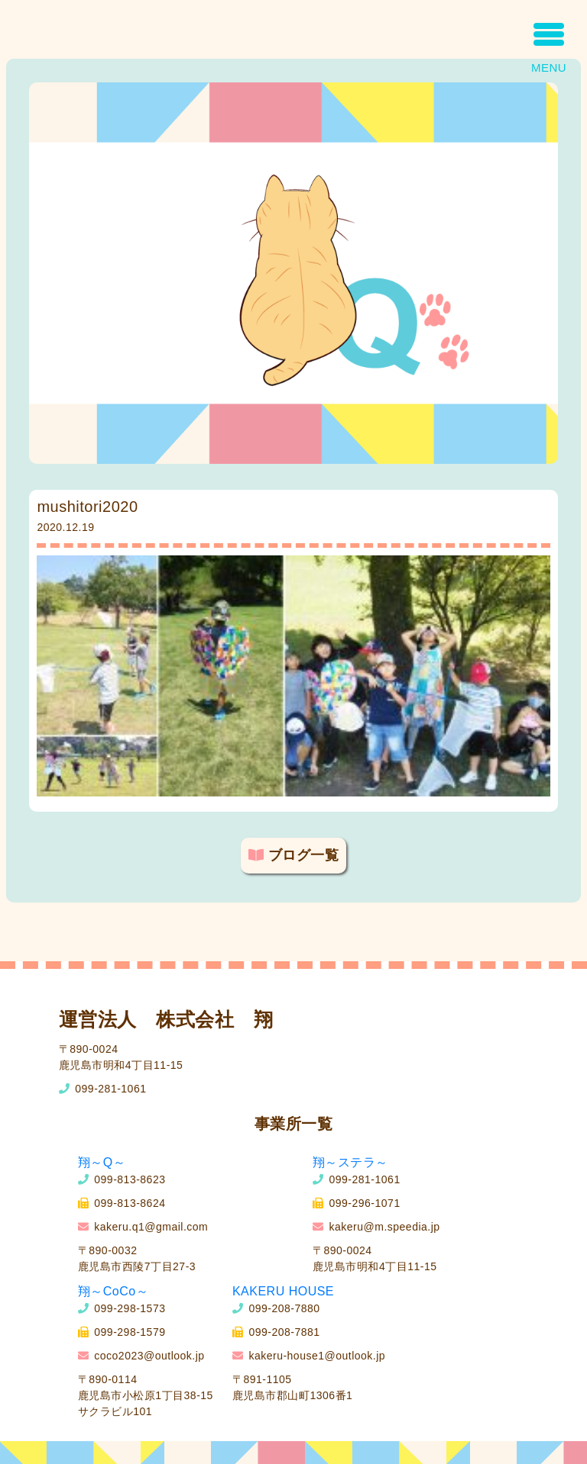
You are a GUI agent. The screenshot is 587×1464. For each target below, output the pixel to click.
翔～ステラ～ (350, 1162)
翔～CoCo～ (113, 1291)
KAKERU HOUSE (283, 1291)
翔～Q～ (101, 1162)
